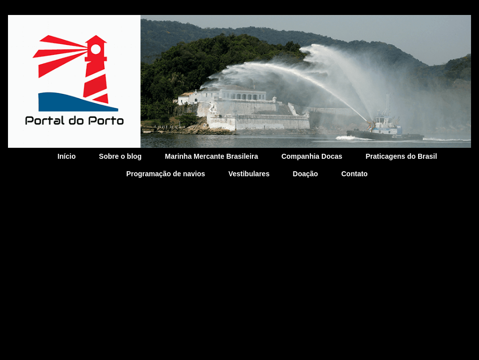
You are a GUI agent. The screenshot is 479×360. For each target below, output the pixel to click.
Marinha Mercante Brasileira (211, 156)
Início (66, 156)
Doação (305, 174)
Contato (354, 174)
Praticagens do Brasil (401, 156)
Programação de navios (165, 174)
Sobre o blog (120, 156)
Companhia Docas (311, 156)
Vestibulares (249, 174)
